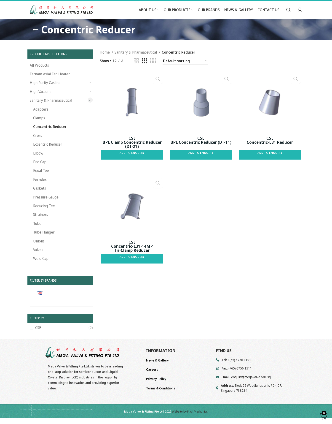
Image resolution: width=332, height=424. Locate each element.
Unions (39, 249)
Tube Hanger (44, 240)
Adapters (40, 117)
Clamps (39, 126)
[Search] (288, 14)
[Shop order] (185, 69)
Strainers (40, 223)
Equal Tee (41, 179)
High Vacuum (40, 100)
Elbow (38, 161)
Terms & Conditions (160, 396)
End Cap (39, 170)
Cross (37, 144)
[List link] (259, 385)
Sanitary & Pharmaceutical (51, 108)
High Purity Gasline (45, 91)
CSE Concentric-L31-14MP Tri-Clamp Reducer (131, 256)
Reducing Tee (44, 214)
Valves (38, 258)
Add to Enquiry (131, 162)
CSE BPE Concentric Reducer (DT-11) (200, 149)
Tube (37, 231)
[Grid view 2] (136, 69)
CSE (38, 336)
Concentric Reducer (50, 135)
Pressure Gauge (46, 205)
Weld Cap (40, 266)
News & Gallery (157, 369)
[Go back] (35, 38)
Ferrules (40, 187)
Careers (152, 378)
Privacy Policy (156, 387)
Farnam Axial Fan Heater (50, 82)
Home (105, 60)
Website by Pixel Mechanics (190, 420)
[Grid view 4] (153, 69)
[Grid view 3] (144, 69)
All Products (39, 73)
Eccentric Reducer (47, 152)
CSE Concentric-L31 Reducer (271, 149)
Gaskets (39, 196)
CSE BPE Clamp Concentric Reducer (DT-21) (131, 151)
